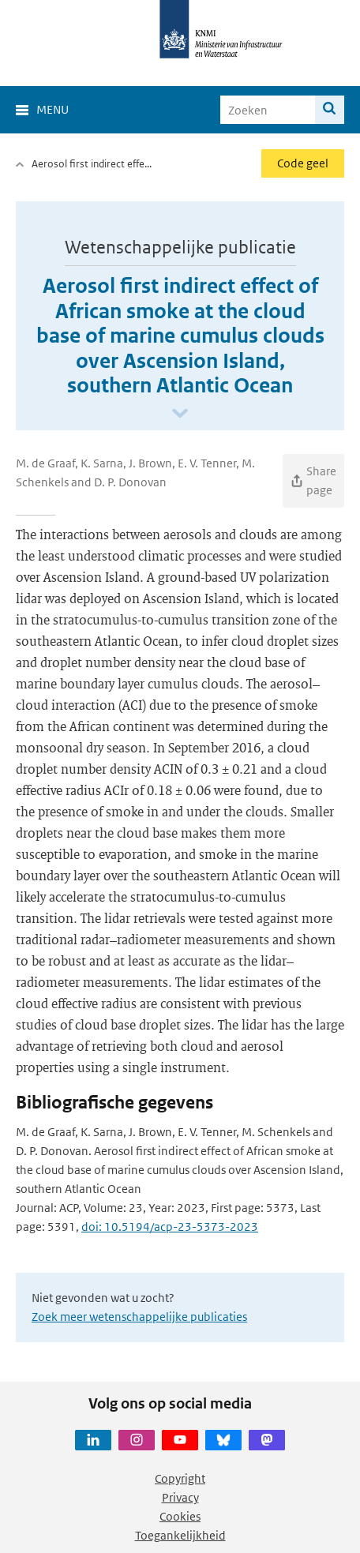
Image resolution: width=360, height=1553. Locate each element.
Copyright (180, 1478)
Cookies (180, 1516)
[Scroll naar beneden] (180, 414)
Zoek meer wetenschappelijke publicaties (139, 1316)
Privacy (180, 1497)
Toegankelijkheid (180, 1535)
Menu (52, 109)
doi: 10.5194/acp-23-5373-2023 (169, 1226)
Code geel (302, 163)
